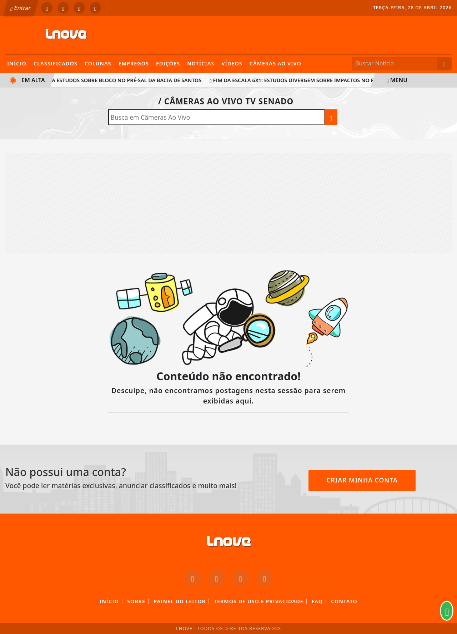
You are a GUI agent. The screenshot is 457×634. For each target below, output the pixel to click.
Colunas (98, 63)
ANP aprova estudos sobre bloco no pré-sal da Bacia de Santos (111, 80)
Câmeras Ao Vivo (275, 63)
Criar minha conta (362, 480)
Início (16, 63)
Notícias (200, 63)
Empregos (134, 63)
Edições (168, 63)
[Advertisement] (228, 203)
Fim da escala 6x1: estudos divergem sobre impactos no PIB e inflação (311, 80)
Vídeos (231, 63)
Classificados (55, 63)
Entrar (21, 8)
